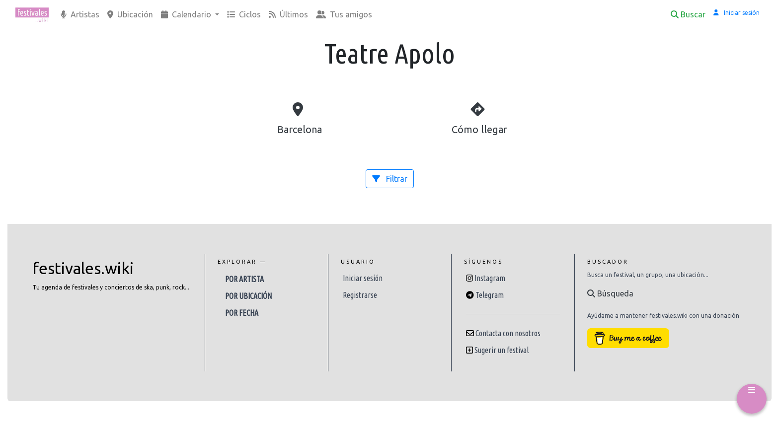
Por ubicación (248, 295)
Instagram (489, 278)
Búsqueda (610, 293)
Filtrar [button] (389, 178)
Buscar (688, 14)
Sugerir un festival (501, 350)
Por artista (244, 279)
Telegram (489, 294)
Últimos (288, 14)
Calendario (187, 14)
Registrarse (360, 294)
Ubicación (130, 14)
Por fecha (241, 312)
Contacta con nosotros (508, 333)
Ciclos (244, 14)
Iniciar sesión (363, 278)
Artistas (80, 14)
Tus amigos (344, 14)
